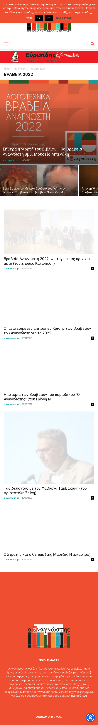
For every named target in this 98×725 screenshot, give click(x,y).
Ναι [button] (39, 18)
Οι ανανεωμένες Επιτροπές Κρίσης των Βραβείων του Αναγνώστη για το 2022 (47, 327)
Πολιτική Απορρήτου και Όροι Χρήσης (49, 714)
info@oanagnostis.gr (57, 672)
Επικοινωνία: (37, 672)
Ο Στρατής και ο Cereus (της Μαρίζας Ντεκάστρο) (47, 523)
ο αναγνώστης (11, 160)
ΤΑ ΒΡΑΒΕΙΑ (21, 69)
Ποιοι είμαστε (31, 710)
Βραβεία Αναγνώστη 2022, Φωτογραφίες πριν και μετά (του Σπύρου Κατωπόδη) (47, 261)
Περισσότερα (79, 664)
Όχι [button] (48, 18)
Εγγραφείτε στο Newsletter (57, 710)
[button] (6, 44)
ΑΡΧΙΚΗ (7, 69)
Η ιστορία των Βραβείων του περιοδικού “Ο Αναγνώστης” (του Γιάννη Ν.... (42, 393)
